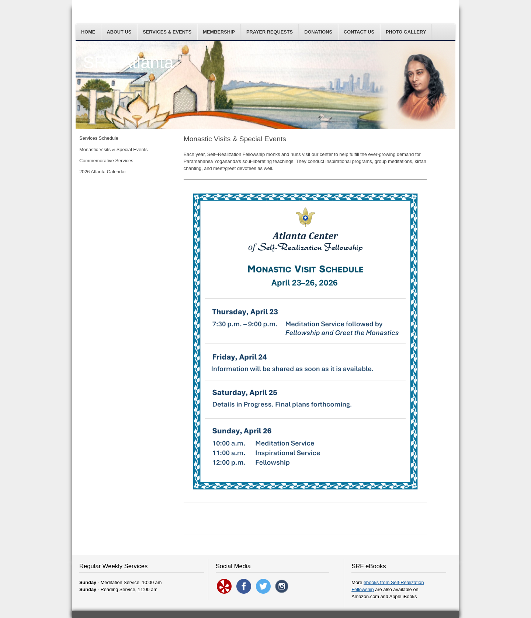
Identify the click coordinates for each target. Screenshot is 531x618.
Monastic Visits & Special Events (113, 149)
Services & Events (167, 32)
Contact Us (359, 32)
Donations (318, 32)
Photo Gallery (406, 32)
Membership (219, 32)
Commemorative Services (106, 160)
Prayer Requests (269, 32)
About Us (119, 32)
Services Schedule (98, 138)
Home (88, 32)
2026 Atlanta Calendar (102, 171)
